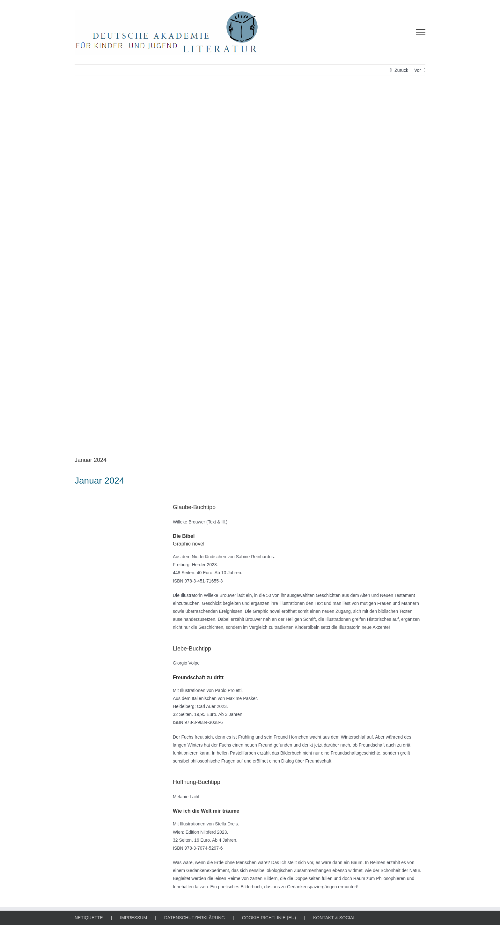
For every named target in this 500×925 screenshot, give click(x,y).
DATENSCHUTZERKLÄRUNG (194, 917)
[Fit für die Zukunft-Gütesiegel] (250, 270)
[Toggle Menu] (421, 32)
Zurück (401, 70)
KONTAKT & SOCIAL (334, 917)
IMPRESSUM (133, 917)
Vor (417, 70)
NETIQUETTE (89, 917)
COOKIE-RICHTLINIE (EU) (269, 917)
